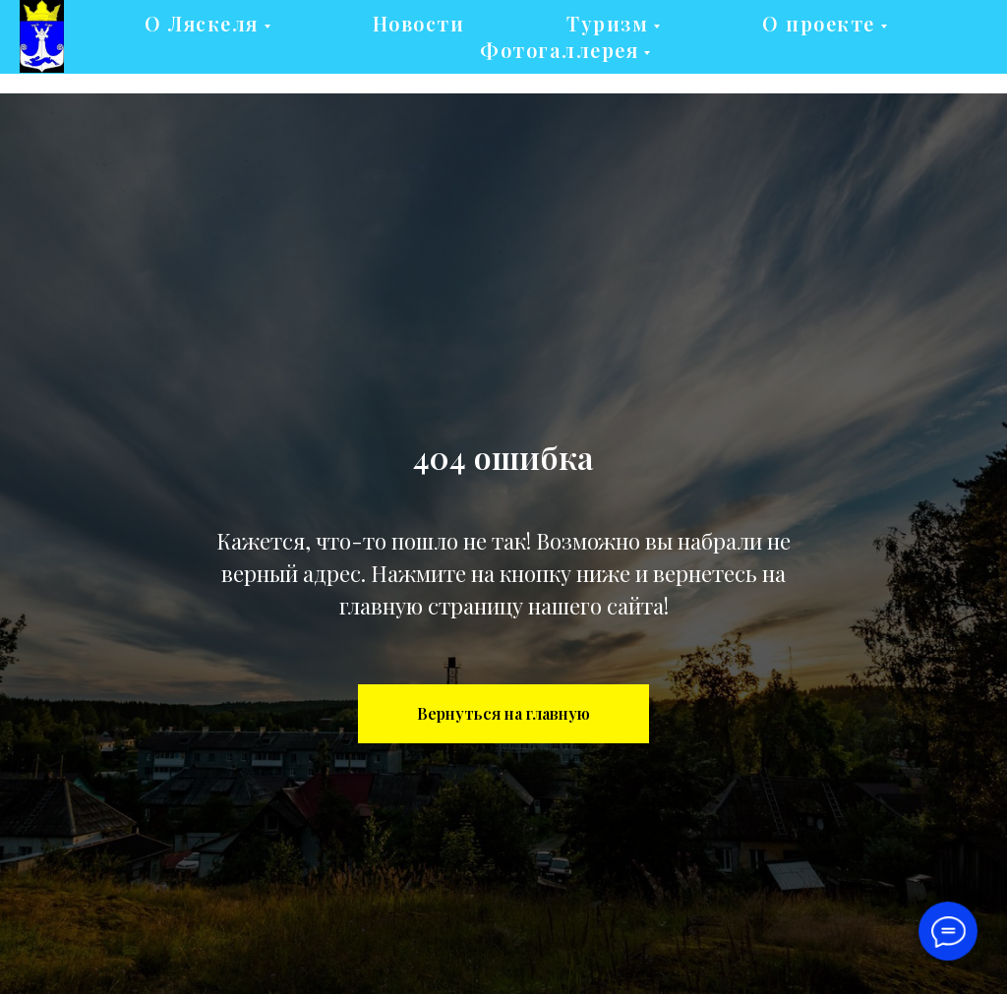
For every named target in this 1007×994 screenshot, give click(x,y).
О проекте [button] (818, 23)
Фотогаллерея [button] (559, 49)
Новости (419, 23)
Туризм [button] (607, 23)
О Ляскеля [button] (202, 23)
